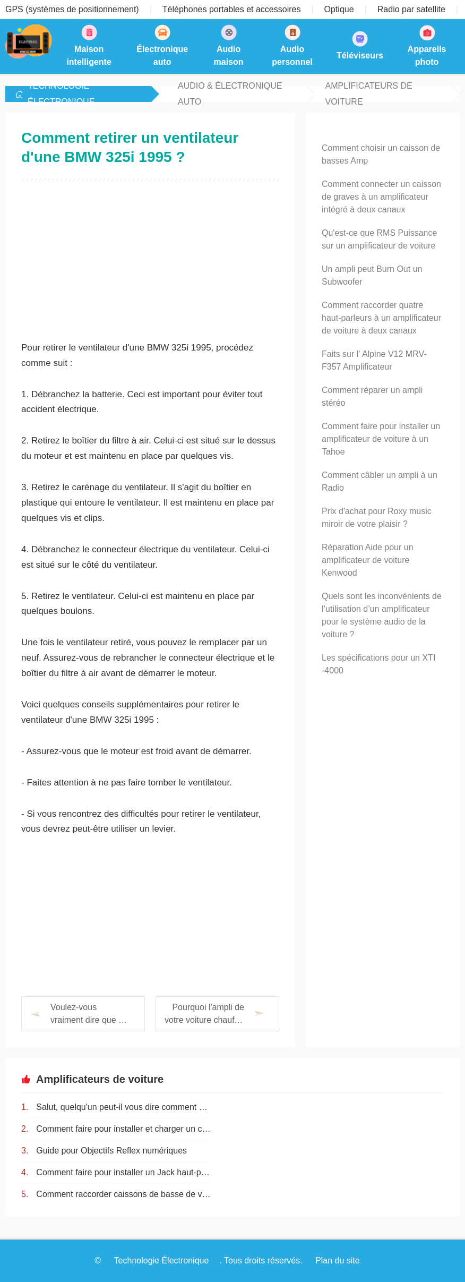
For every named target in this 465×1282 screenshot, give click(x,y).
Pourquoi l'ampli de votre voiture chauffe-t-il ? (204, 1015)
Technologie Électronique (61, 94)
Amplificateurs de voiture (368, 94)
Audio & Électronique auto (230, 94)
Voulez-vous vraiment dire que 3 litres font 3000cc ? (86, 1015)
